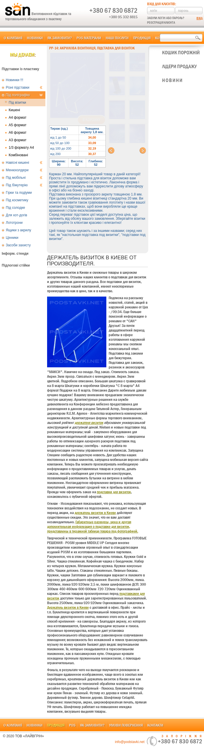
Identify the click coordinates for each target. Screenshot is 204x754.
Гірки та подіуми (19, 193)
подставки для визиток (114, 491)
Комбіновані (18, 155)
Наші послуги (117, 38)
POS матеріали (89, 38)
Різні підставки (24, 87)
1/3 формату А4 (21, 148)
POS (72, 725)
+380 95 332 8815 (123, 16)
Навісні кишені (24, 163)
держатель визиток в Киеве (95, 512)
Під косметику (17, 200)
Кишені (14, 110)
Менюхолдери (24, 170)
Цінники (12, 238)
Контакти (155, 725)
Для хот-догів (16, 215)
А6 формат (17, 133)
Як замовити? (59, 38)
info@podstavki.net (129, 742)
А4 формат (17, 118)
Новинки (35, 38)
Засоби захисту (18, 245)
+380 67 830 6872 (113, 10)
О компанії (13, 38)
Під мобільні (24, 178)
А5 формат (17, 125)
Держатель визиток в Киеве (68, 607)
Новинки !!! (14, 80)
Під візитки (17, 102)
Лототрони (14, 223)
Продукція (142, 38)
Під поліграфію (24, 95)
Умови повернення (126, 725)
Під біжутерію (24, 185)
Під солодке (15, 208)
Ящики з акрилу (18, 230)
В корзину (91, 119)
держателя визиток (89, 422)
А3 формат (17, 140)
